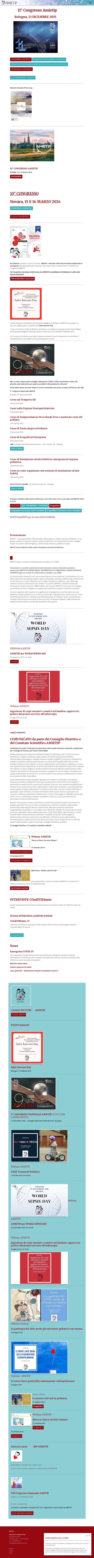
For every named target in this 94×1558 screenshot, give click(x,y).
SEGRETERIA (52, 1469)
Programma (38, 1428)
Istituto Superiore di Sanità (20, 967)
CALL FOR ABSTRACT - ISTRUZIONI (35, 506)
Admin (11, 1553)
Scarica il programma (19, 1504)
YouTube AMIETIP (18, 1015)
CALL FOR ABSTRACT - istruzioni (22, 78)
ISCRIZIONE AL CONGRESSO (21, 69)
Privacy (11, 1549)
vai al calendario (18, 1513)
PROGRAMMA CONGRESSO (21, 59)
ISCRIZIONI (15, 506)
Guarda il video (17, 935)
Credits (11, 1551)
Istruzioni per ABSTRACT (20, 217)
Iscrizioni (14, 722)
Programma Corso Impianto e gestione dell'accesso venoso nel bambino (39, 64)
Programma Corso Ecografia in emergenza (49, 59)
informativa (83, 1552)
